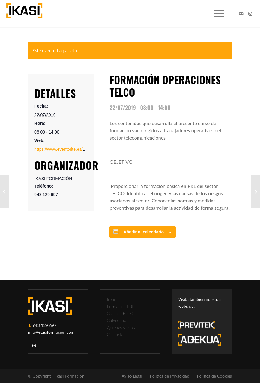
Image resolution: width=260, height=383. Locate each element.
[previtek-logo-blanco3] (199, 326)
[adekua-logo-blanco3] (199, 340)
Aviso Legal (132, 375)
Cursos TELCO (120, 313)
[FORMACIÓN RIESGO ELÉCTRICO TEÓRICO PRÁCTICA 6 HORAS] (255, 191)
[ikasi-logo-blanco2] (50, 306)
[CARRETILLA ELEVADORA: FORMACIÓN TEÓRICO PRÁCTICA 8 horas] (4, 191)
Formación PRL (120, 306)
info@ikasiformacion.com (51, 332)
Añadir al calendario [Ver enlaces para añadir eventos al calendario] (143, 232)
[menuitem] (216, 13)
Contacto (115, 334)
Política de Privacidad (169, 375)
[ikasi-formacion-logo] (24, 13)
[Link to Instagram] (250, 13)
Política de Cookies (214, 375)
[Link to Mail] (241, 13)
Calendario (116, 320)
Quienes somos (121, 327)
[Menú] (216, 13)
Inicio (111, 299)
